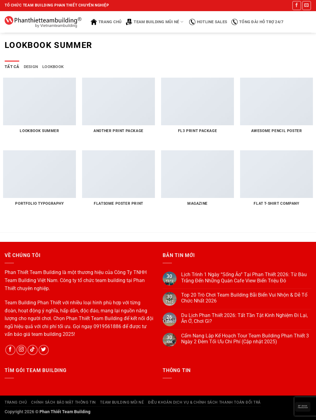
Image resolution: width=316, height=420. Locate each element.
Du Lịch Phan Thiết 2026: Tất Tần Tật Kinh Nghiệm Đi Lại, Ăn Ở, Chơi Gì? (244, 318)
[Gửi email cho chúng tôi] (306, 5)
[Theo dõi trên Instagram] (21, 350)
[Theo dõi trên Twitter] (44, 350)
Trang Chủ (16, 402)
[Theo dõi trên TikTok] (32, 350)
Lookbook (53, 66)
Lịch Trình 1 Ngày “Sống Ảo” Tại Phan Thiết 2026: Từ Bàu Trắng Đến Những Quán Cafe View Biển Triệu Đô (244, 277)
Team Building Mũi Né (154, 22)
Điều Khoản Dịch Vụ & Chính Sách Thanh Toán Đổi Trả (204, 402)
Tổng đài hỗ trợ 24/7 (257, 22)
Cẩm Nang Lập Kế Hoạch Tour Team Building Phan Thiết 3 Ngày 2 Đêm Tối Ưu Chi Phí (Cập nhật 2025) (245, 339)
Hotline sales (208, 22)
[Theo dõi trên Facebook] (296, 5)
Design (31, 66)
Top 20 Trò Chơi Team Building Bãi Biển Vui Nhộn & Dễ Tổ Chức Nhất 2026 (244, 298)
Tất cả (12, 66)
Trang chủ (106, 22)
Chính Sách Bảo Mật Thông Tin (63, 402)
